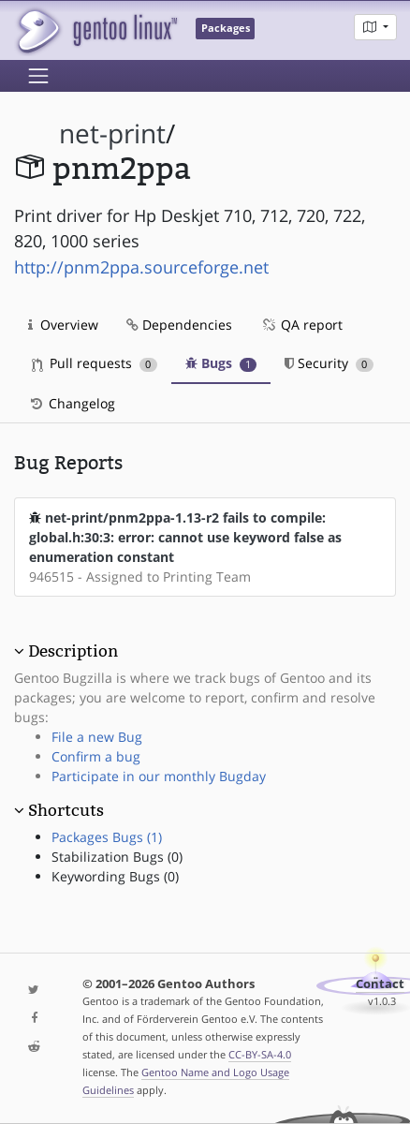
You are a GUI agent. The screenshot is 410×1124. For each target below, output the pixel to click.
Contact (380, 984)
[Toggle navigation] (38, 76)
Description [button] (73, 651)
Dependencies (179, 324)
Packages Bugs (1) (106, 837)
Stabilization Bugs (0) (117, 856)
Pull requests (94, 363)
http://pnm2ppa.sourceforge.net (141, 267)
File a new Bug (96, 737)
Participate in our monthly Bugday (158, 776)
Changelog (71, 403)
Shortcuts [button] (66, 810)
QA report (301, 324)
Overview (63, 324)
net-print (112, 133)
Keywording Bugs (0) (115, 876)
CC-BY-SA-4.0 (259, 1054)
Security (329, 363)
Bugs (221, 363)
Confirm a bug (95, 756)
